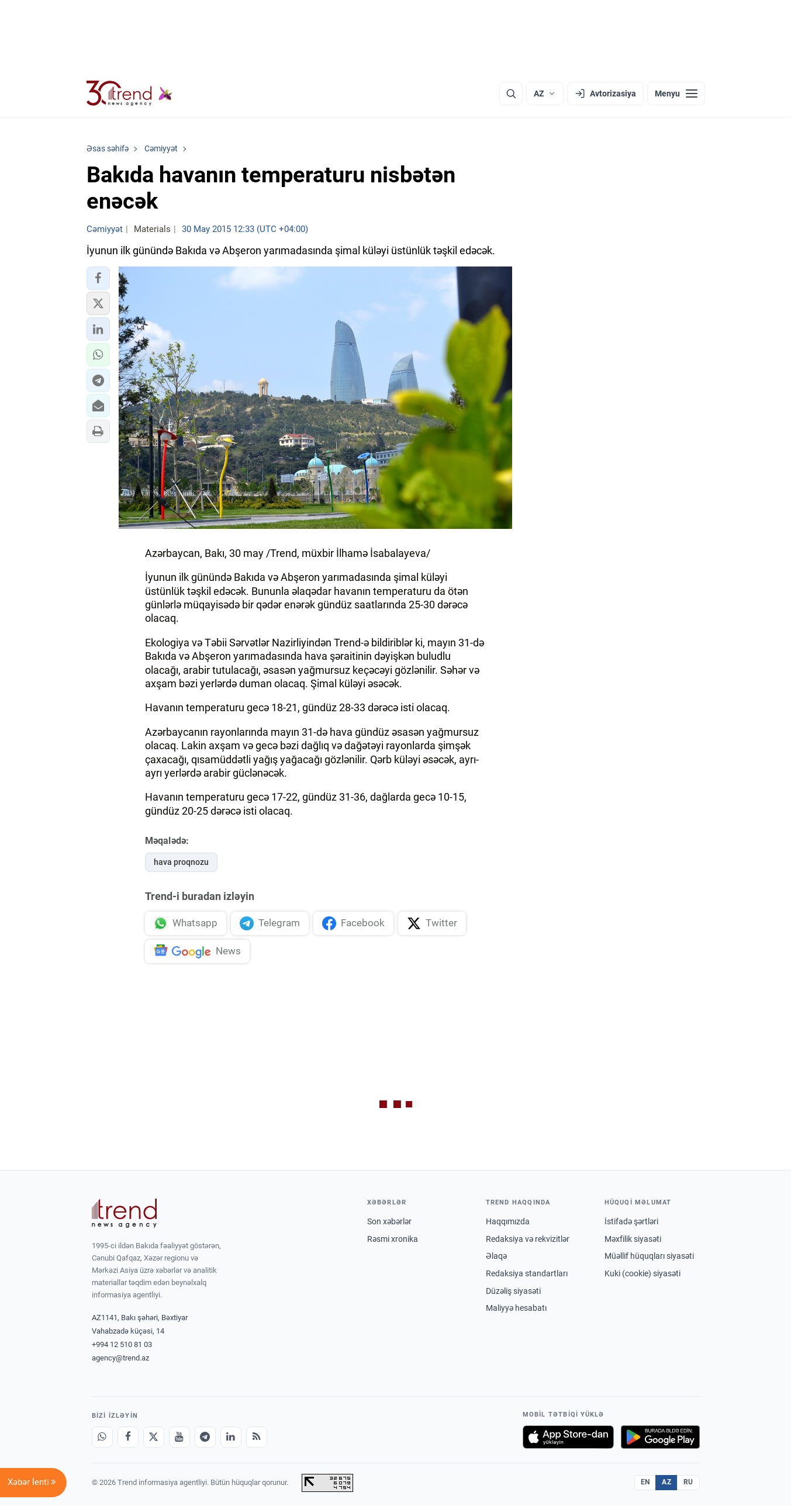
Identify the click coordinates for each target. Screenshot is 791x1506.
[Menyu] (676, 93)
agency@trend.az (120, 1357)
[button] (98, 278)
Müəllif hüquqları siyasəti (649, 1256)
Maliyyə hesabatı (516, 1308)
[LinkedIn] (230, 1437)
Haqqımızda (508, 1221)
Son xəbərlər (389, 1221)
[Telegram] (205, 1437)
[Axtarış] (511, 93)
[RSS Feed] (256, 1437)
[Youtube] (179, 1437)
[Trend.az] (130, 93)
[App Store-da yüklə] (568, 1437)
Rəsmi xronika (392, 1239)
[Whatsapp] (102, 1437)
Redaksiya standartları (527, 1273)
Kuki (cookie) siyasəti (643, 1273)
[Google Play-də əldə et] (660, 1437)
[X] (153, 1437)
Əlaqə (496, 1256)
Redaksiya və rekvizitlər (527, 1239)
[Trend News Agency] (124, 1213)
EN (645, 1482)
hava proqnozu (181, 862)
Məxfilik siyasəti (633, 1239)
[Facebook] (128, 1437)
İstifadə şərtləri (631, 1221)
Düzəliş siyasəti (513, 1291)
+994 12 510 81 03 (122, 1344)
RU (688, 1482)
